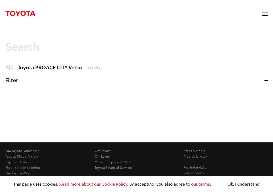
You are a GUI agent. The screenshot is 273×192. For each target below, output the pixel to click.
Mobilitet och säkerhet (22, 167)
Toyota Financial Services (114, 167)
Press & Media (194, 150)
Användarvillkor (196, 167)
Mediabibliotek (195, 156)
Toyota (94, 67)
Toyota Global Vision (21, 156)
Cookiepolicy (194, 172)
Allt (9, 67)
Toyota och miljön (19, 161)
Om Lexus (102, 156)
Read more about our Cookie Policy (93, 184)
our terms (200, 184)
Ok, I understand (243, 184)
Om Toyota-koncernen (22, 150)
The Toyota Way (17, 173)
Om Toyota (103, 150)
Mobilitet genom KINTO (113, 161)
